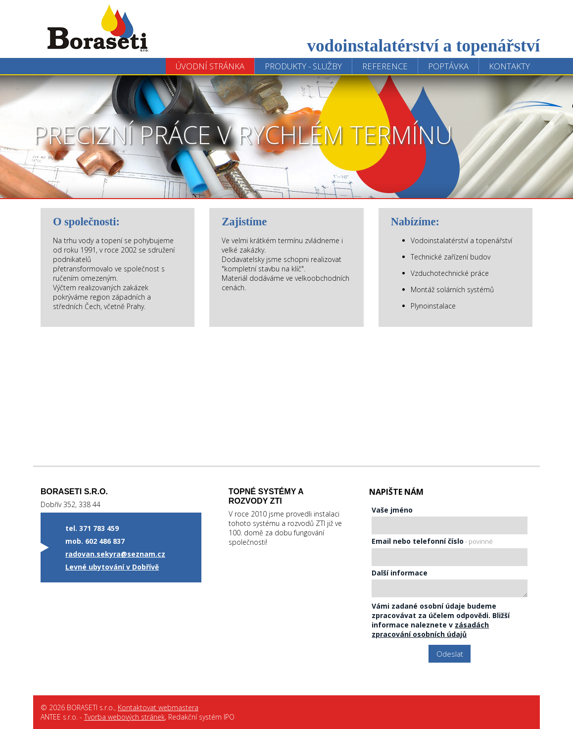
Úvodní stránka (210, 66)
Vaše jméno (392, 510)
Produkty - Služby (303, 66)
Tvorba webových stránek (124, 717)
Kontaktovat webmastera (158, 707)
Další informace (400, 572)
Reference (385, 66)
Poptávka (448, 66)
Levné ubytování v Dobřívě (112, 567)
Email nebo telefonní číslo (432, 541)
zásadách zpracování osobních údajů (430, 629)
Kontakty (509, 66)
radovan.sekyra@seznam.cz (115, 554)
